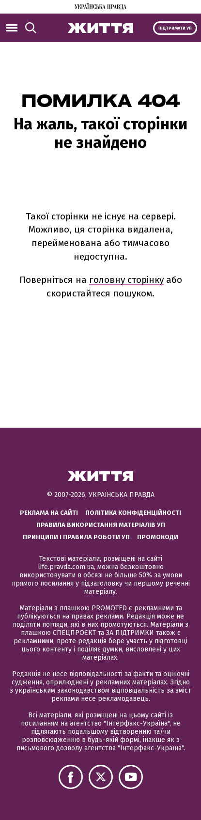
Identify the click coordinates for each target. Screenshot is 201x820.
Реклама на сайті (49, 512)
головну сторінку (126, 279)
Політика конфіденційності (133, 512)
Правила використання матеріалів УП (100, 524)
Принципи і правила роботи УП (76, 537)
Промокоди (157, 537)
